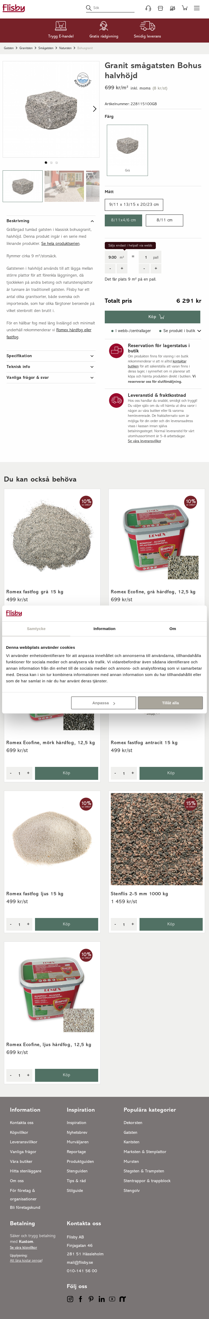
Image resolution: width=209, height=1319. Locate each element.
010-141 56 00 (82, 1271)
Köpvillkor (19, 1133)
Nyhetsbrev (77, 1133)
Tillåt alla (170, 703)
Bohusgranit (85, 48)
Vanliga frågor (23, 1152)
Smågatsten (45, 48)
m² (122, 258)
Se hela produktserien (60, 244)
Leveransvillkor (23, 1142)
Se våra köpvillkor (23, 1248)
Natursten (65, 48)
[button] (23, 186)
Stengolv (132, 1191)
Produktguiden (80, 1162)
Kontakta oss (21, 1123)
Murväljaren (78, 1142)
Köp (152, 317)
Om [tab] (173, 628)
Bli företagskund (25, 1208)
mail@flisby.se (80, 1263)
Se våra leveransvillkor (144, 441)
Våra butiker (21, 1162)
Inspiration (76, 1123)
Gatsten (9, 48)
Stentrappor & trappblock (147, 1181)
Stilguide (75, 1191)
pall (155, 258)
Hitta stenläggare (25, 1171)
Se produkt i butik (179, 331)
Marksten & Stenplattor (145, 1152)
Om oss (17, 1181)
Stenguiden (77, 1171)
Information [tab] (104, 628)
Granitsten (26, 48)
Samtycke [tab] (36, 628)
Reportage (76, 1152)
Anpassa (103, 703)
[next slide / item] (93, 109)
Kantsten (132, 1142)
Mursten (131, 1162)
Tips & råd (76, 1181)
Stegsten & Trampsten (144, 1171)
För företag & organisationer (23, 1195)
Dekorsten (133, 1123)
